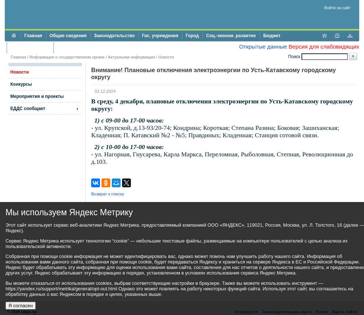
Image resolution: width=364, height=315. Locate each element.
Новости (166, 57)
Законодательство (114, 35)
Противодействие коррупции (89, 47)
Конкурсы (21, 84)
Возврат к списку (107, 194)
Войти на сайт (337, 8)
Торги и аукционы (30, 47)
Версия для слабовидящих (324, 46)
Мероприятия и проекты (37, 96)
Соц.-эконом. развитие (231, 35)
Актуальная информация (131, 57)
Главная (33, 35)
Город (192, 35)
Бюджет (272, 35)
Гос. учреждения (160, 35)
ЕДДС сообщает (27, 108)
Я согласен (20, 305)
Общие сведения (68, 35)
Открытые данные (263, 46)
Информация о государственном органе (66, 57)
